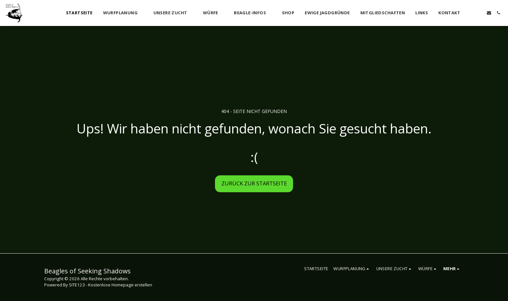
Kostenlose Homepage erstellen (120, 285)
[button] (123, 13)
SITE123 (77, 285)
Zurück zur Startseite (254, 183)
